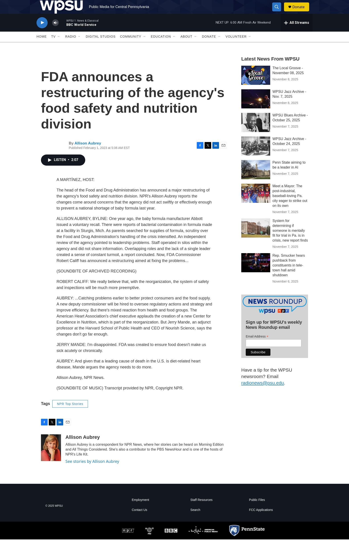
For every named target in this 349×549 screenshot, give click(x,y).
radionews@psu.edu (262, 392)
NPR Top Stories (70, 413)
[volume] (55, 32)
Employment (140, 509)
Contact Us (139, 519)
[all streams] (296, 32)
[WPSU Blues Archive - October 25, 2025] (255, 132)
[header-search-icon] (278, 11)
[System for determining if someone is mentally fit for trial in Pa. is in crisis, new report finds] (255, 237)
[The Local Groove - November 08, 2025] (255, 84)
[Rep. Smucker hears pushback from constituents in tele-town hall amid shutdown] (255, 272)
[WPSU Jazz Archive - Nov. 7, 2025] (255, 108)
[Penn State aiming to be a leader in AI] (255, 179)
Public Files (257, 509)
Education (161, 46)
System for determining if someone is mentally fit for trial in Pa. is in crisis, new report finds (290, 240)
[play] (42, 32)
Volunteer (236, 46)
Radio (70, 46)
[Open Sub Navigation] (59, 46)
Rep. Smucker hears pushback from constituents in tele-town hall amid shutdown (288, 275)
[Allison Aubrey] (51, 457)
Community (130, 46)
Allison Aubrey (88, 153)
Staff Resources (201, 509)
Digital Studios (101, 46)
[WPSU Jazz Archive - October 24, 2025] (255, 155)
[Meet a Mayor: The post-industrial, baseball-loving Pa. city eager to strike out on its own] (255, 202)
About (186, 46)
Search (195, 519)
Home (42, 46)
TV (53, 46)
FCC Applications (261, 519)
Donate (301, 11)
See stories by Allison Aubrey (92, 471)
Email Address (257, 346)
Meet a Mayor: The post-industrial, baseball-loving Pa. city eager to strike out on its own (289, 205)
